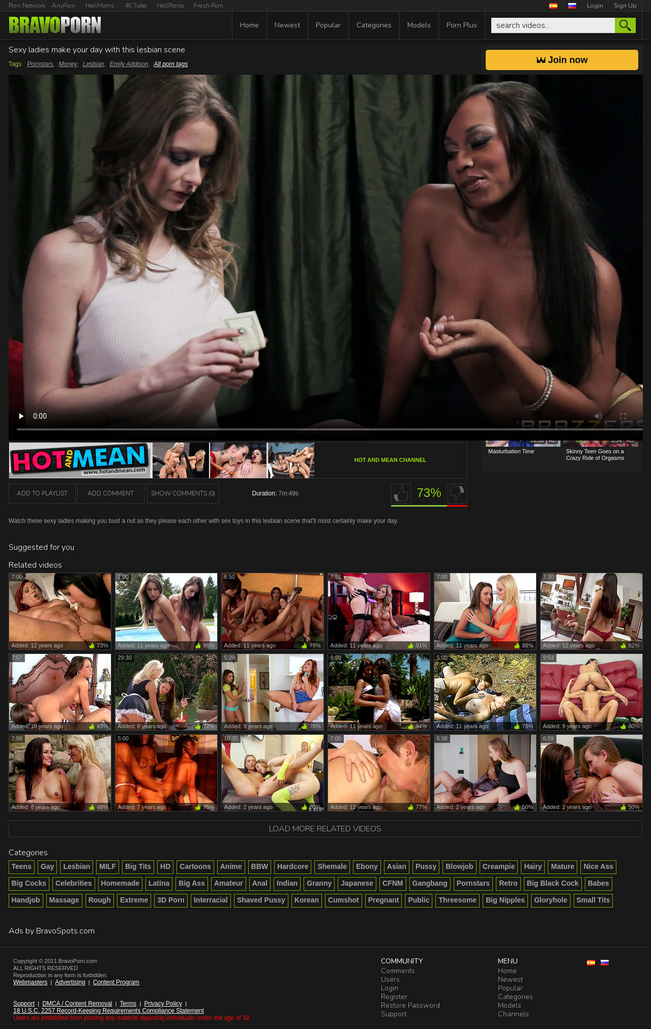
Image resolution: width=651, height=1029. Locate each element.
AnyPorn (63, 5)
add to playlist (42, 493)
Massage (64, 900)
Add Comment (110, 493)
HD (165, 866)
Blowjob (459, 866)
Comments (398, 971)
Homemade (120, 883)
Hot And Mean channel (390, 460)
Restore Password (410, 1005)
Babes (598, 883)
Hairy (533, 866)
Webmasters (30, 982)
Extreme (134, 900)
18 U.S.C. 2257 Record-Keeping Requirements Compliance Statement (108, 1010)
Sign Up (625, 6)
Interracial (211, 900)
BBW (259, 866)
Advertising (70, 982)
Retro (508, 883)
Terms (128, 1003)
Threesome (457, 900)
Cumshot (343, 900)
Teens (22, 866)
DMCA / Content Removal (77, 1003)
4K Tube (135, 5)
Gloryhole (550, 900)
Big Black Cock (553, 883)
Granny (319, 883)
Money (68, 64)
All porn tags (171, 64)
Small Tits (593, 900)
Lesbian (93, 64)
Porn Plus (462, 25)
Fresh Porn (208, 5)
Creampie (499, 866)
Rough (99, 900)
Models (419, 25)
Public (418, 900)
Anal (260, 883)
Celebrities (73, 883)
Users (390, 979)
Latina (159, 883)
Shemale (332, 866)
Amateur (228, 883)
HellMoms (99, 5)
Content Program (116, 982)
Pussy (426, 866)
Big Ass (192, 883)
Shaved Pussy (261, 900)
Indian (287, 883)
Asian (396, 866)
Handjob (26, 900)
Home (249, 25)
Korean (306, 900)
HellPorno (170, 5)
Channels (513, 1014)
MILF (107, 866)
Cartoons (195, 866)
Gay (47, 866)
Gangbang (430, 883)
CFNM (392, 883)
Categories (374, 25)
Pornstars (40, 64)
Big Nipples (505, 900)
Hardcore (292, 866)
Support (24, 1003)
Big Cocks (29, 883)
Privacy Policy (163, 1003)
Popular (328, 25)
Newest (287, 25)
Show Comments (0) (183, 493)
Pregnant (383, 900)
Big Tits (138, 866)
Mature (562, 866)
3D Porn (171, 900)
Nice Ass (598, 866)
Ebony (367, 866)
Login (595, 6)
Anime (231, 866)
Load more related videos (325, 828)
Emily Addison (129, 64)
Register (394, 997)
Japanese (357, 883)
